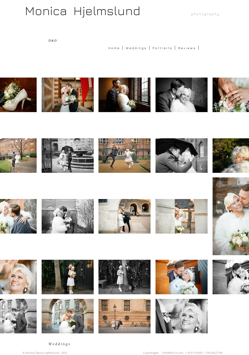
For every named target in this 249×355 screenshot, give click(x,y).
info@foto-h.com (172, 353)
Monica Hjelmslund (82, 10)
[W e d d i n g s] (62, 344)
